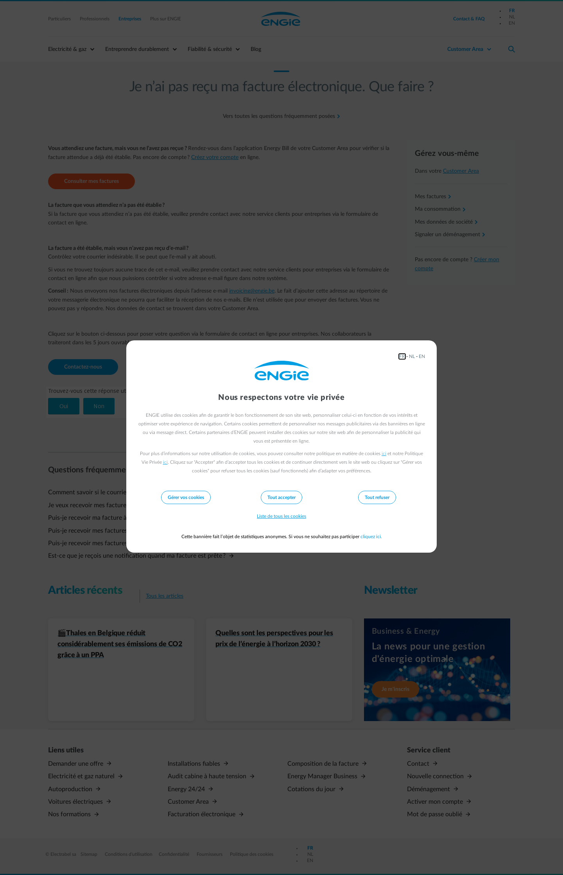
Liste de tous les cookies (281, 516)
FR (402, 356)
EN (422, 356)
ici (384, 453)
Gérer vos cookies (186, 497)
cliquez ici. (371, 536)
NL (412, 356)
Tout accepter (281, 497)
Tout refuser (377, 497)
